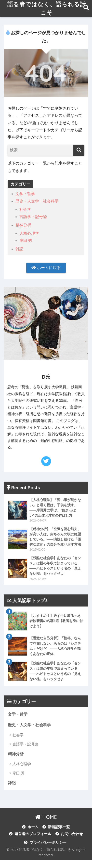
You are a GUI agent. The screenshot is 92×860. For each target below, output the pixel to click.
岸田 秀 (25, 240)
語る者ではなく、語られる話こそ (46, 8)
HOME (46, 817)
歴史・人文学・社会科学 (37, 201)
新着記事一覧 (59, 827)
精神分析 (23, 225)
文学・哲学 (25, 194)
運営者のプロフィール (32, 834)
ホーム (33, 827)
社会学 (25, 209)
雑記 (19, 249)
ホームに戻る (45, 268)
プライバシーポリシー (48, 842)
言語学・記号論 (33, 217)
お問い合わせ (72, 834)
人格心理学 (29, 233)
